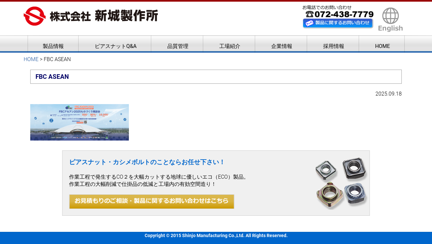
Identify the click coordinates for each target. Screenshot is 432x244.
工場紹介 (229, 46)
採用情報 (333, 46)
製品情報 (53, 46)
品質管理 (177, 46)
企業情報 (281, 46)
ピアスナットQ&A (115, 46)
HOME (382, 46)
